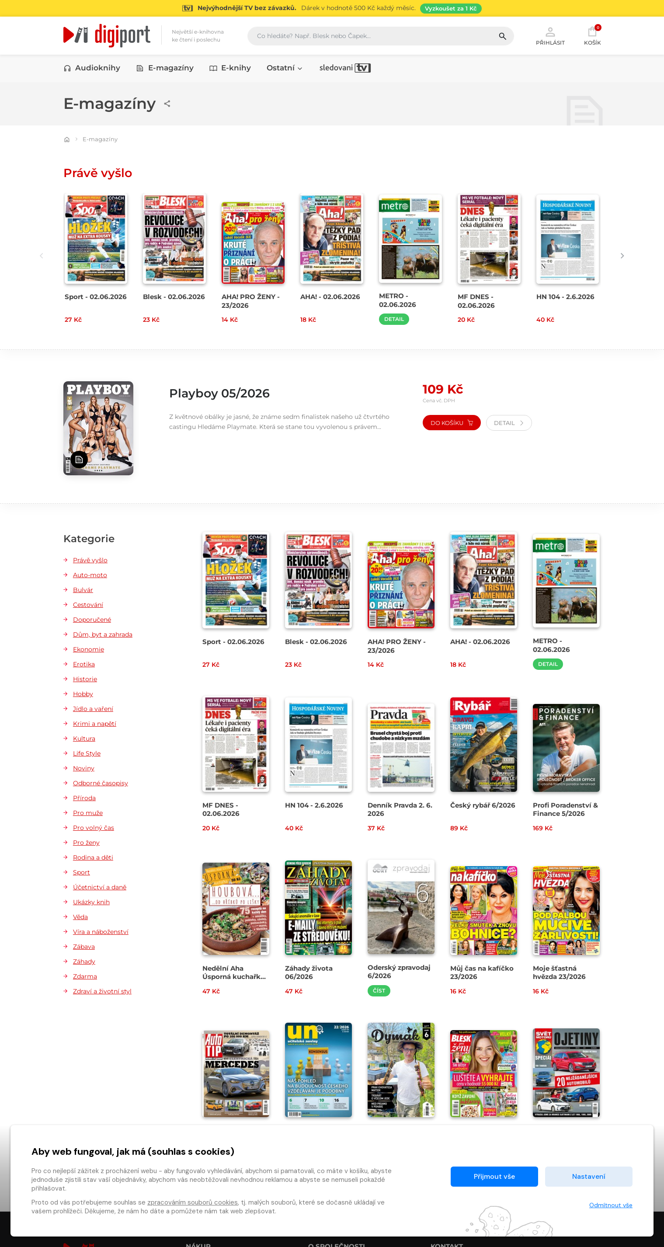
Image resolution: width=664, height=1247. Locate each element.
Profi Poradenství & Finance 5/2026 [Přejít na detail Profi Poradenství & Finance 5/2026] (565, 809)
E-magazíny (165, 68)
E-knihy (230, 68)
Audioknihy (92, 68)
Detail (394, 320)
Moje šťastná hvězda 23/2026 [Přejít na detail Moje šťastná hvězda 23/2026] (559, 973)
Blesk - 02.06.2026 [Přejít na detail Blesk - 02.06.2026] (174, 297)
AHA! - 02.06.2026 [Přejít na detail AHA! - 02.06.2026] (330, 297)
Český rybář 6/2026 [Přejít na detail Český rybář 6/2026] (482, 805)
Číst (379, 991)
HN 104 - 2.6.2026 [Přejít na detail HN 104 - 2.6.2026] (565, 297)
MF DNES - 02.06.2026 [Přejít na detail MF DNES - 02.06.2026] (476, 301)
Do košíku (452, 423)
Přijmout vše (494, 1176)
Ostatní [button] (285, 68)
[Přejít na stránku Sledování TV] (332, 8)
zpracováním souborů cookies (192, 1202)
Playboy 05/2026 (224, 394)
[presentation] (38, 256)
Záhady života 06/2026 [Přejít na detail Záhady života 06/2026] (309, 973)
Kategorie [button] (89, 539)
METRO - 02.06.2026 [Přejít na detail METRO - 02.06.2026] (397, 301)
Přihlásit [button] (550, 36)
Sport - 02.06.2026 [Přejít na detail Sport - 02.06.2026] (96, 297)
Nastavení (588, 1176)
